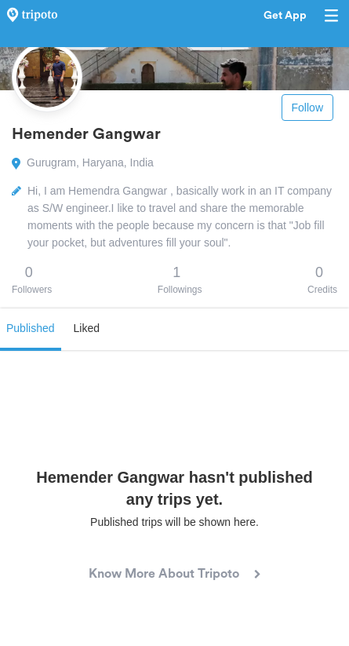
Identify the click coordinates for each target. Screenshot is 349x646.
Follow (307, 107)
